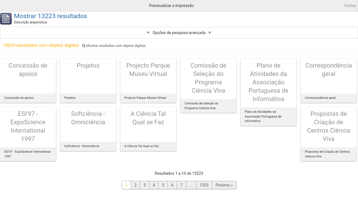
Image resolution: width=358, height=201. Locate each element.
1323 (204, 185)
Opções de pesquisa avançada (179, 32)
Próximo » (224, 185)
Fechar (350, 5)
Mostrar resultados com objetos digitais (113, 46)
